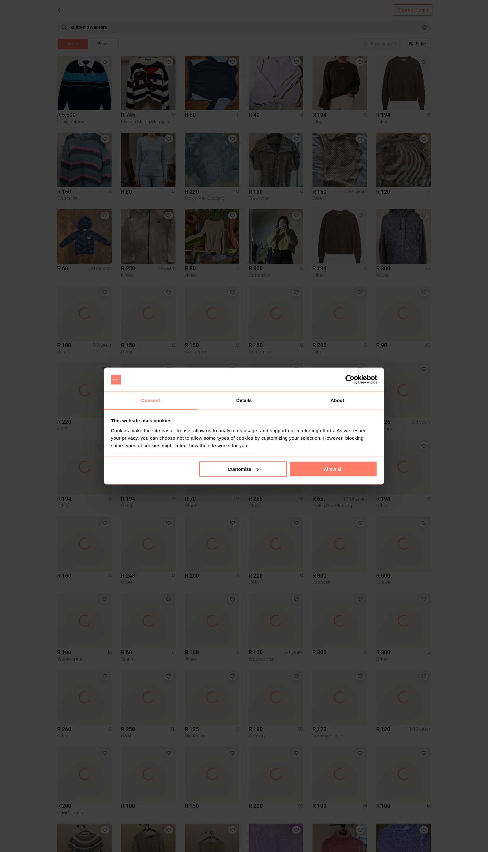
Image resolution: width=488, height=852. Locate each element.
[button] (105, 62)
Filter (417, 44)
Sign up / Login (413, 10)
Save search (379, 44)
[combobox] (245, 27)
